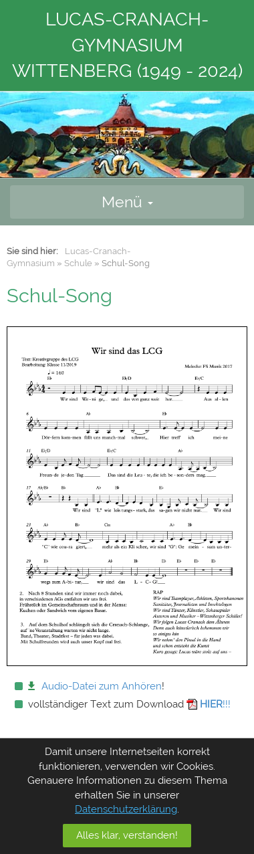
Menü (127, 202)
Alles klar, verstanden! (127, 835)
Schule (78, 263)
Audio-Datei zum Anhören (101, 686)
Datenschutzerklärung (126, 809)
